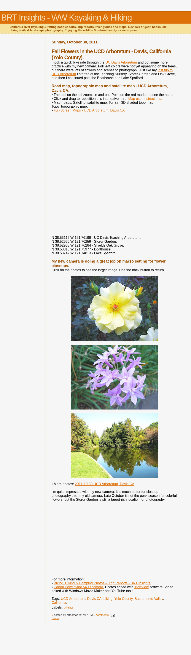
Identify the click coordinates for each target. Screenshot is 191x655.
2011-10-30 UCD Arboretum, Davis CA (104, 484)
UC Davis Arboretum (121, 62)
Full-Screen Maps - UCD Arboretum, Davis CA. (90, 110)
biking (108, 599)
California (59, 602)
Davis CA (94, 599)
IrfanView (141, 587)
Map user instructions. (145, 98)
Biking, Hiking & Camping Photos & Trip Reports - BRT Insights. (102, 583)
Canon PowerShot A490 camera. (79, 587)
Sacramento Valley (149, 599)
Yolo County (123, 599)
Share (55, 618)
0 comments (101, 615)
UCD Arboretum (73, 599)
